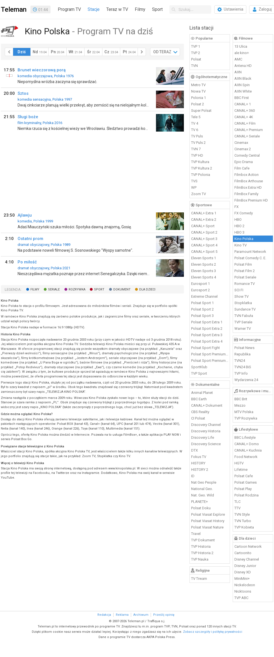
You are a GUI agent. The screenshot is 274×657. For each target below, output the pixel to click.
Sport (157, 9)
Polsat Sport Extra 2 (206, 328)
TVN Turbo (242, 521)
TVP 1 (195, 46)
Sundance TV (245, 309)
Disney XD (242, 572)
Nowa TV (198, 91)
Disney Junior (245, 566)
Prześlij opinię (163, 615)
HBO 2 (239, 226)
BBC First (241, 98)
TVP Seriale (243, 322)
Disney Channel (246, 559)
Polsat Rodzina (246, 495)
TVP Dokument (203, 540)
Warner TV (242, 328)
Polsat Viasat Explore (208, 514)
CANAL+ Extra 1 (203, 213)
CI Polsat (198, 418)
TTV (237, 508)
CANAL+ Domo (246, 444)
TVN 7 (196, 149)
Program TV (69, 9)
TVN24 (239, 360)
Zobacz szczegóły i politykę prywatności (212, 632)
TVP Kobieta (244, 527)
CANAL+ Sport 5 (204, 251)
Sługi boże (28, 116)
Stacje (94, 9)
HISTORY (198, 463)
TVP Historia (201, 546)
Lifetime (240, 469)
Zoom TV (198, 194)
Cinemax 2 (242, 149)
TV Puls (197, 136)
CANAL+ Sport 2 (204, 232)
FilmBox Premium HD (251, 200)
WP (193, 187)
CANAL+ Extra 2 (203, 219)
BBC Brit (240, 399)
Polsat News (244, 348)
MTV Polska (243, 412)
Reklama (122, 615)
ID (192, 476)
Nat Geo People (203, 482)
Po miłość (27, 262)
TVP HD (197, 155)
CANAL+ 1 (242, 104)
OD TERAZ (162, 52)
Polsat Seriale (245, 277)
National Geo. (202, 489)
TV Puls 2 (198, 142)
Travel (196, 534)
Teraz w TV (117, 9)
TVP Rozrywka (245, 418)
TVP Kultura (200, 162)
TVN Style (242, 514)
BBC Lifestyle (245, 437)
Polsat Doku (201, 508)
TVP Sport (199, 373)
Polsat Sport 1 (202, 303)
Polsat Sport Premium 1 (210, 354)
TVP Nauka (199, 559)
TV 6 (194, 130)
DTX (194, 450)
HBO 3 (239, 232)
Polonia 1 (198, 98)
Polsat (196, 59)
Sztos (23, 93)
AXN (238, 72)
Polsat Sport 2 (202, 309)
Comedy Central (247, 155)
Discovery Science (206, 444)
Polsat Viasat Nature (207, 527)
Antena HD (243, 66)
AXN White (243, 91)
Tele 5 (195, 117)
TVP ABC (241, 598)
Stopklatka (243, 303)
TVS (194, 181)
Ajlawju (25, 215)
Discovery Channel (206, 425)
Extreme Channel (204, 296)
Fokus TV (198, 457)
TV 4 (194, 123)
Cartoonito (242, 553)
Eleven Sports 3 (203, 271)
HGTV (239, 463)
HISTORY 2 (199, 469)
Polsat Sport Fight (205, 348)
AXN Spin (242, 85)
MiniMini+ (242, 578)
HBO (238, 219)
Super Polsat (201, 110)
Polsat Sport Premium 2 (210, 360)
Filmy (140, 9)
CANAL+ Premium (248, 130)
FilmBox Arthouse (248, 181)
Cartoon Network (248, 546)
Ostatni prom (30, 238)
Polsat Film (243, 264)
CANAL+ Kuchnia (248, 450)
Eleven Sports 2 (203, 264)
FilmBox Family (246, 194)
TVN (194, 66)
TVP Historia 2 (202, 553)
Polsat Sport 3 (202, 316)
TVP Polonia (200, 175)
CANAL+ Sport (203, 226)
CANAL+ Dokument (206, 405)
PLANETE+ (199, 502)
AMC (238, 59)
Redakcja (104, 615)
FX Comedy (243, 213)
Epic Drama (243, 162)
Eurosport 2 (200, 290)
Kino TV (240, 245)
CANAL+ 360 (244, 110)
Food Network (246, 457)
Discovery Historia (205, 431)
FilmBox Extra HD (248, 187)
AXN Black (242, 78)
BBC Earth (199, 399)
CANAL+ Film (245, 123)
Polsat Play (243, 489)
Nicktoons (242, 591)
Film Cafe (241, 168)
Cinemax (241, 142)
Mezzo (240, 405)
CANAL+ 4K (243, 117)
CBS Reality (200, 412)
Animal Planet (202, 393)
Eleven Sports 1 (203, 258)
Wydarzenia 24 (246, 380)
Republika (242, 354)
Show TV (241, 296)
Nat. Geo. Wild (202, 495)
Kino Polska (243, 239)
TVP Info (241, 373)
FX (236, 207)
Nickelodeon (244, 585)
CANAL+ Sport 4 (204, 245)
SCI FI (238, 290)
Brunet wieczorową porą (42, 69)
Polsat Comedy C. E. (250, 258)
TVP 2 (195, 53)
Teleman (14, 9)
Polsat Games (245, 482)
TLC (237, 502)
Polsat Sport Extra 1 (206, 322)
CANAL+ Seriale (247, 136)
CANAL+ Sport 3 (204, 239)
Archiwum (140, 615)
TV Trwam (199, 578)
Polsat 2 (197, 104)
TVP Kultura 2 (201, 168)
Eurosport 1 (200, 284)
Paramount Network (250, 251)
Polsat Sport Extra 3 (206, 335)
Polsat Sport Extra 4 (206, 341)
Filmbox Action (246, 175)
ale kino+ (241, 53)
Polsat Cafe (243, 476)
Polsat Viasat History (207, 521)
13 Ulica (240, 46)
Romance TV (244, 284)
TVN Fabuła (243, 316)
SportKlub (199, 367)
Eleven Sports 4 (203, 277)
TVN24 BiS (242, 367)
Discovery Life (202, 437)
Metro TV (198, 85)
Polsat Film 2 (244, 271)
